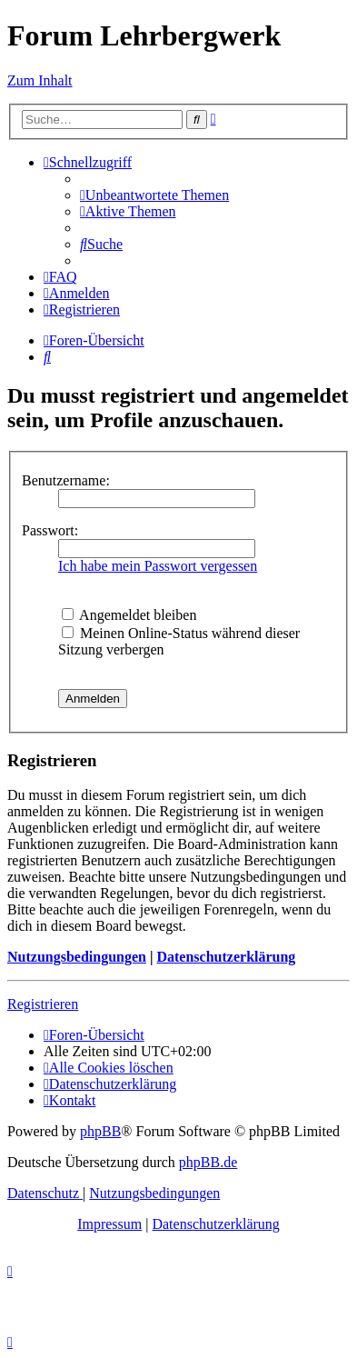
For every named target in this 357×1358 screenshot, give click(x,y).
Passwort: (50, 530)
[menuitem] (154, 195)
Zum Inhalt (40, 80)
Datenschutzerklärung (225, 956)
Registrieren (42, 1004)
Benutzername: (66, 480)
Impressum (109, 1224)
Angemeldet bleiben (129, 615)
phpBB (100, 1131)
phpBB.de (208, 1162)
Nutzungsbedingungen (76, 956)
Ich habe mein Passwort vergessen (157, 566)
